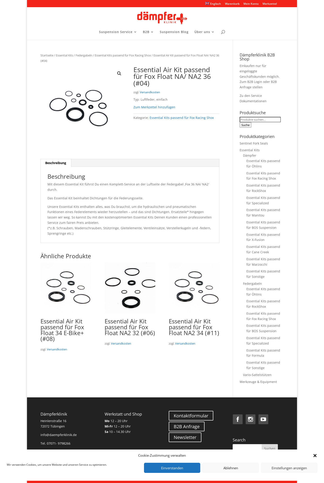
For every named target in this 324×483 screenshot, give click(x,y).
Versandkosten (150, 92)
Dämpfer (249, 155)
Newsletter (185, 437)
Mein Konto (251, 4)
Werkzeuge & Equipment (258, 382)
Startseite (46, 55)
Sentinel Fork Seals (254, 143)
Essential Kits (64, 55)
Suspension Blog (174, 32)
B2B (146, 32)
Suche (245, 125)
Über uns (202, 32)
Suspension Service (116, 32)
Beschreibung (55, 163)
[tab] (55, 163)
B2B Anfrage (187, 426)
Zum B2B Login (251, 82)
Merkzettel (270, 4)
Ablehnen (230, 468)
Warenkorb (232, 4)
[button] (315, 455)
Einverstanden (172, 468)
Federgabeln (84, 55)
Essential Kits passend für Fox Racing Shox (123, 55)
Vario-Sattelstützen (257, 375)
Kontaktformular (191, 416)
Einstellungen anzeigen (289, 468)
